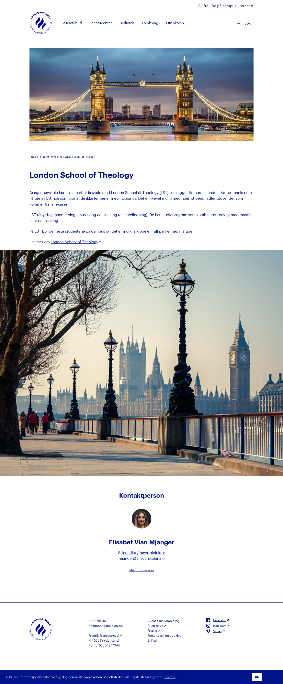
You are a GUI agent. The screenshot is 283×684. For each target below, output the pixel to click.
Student (44, 156)
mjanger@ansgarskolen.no (141, 558)
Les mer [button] (169, 677)
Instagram (216, 626)
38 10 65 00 (97, 621)
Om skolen (176, 23)
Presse (152, 630)
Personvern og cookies (164, 635)
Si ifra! (204, 6)
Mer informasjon (141, 570)
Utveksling (56, 156)
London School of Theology (80, 156)
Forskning (151, 23)
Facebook (216, 620)
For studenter (102, 23)
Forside (33, 156)
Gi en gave (155, 625)
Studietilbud (73, 23)
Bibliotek (128, 23)
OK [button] (257, 677)
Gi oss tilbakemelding (163, 621)
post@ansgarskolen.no (105, 625)
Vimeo (213, 631)
